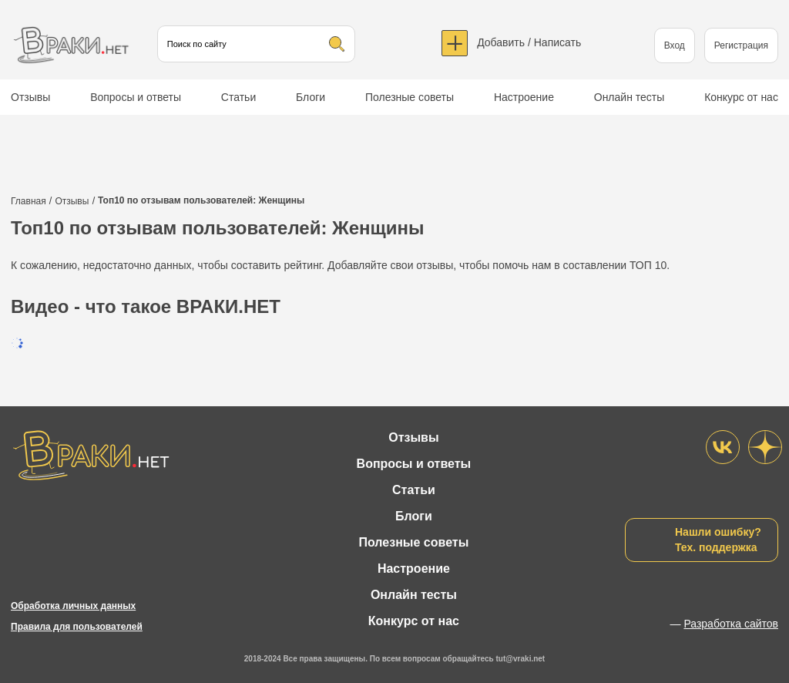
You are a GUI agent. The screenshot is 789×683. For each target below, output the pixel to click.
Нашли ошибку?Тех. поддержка (718, 539)
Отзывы (30, 97)
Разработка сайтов (730, 623)
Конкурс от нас (741, 97)
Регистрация (741, 45)
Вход (674, 45)
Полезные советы (409, 97)
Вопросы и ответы (135, 97)
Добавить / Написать (529, 42)
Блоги (310, 97)
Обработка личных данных (73, 606)
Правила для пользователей (77, 626)
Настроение (524, 97)
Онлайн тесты (629, 97)
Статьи (238, 97)
